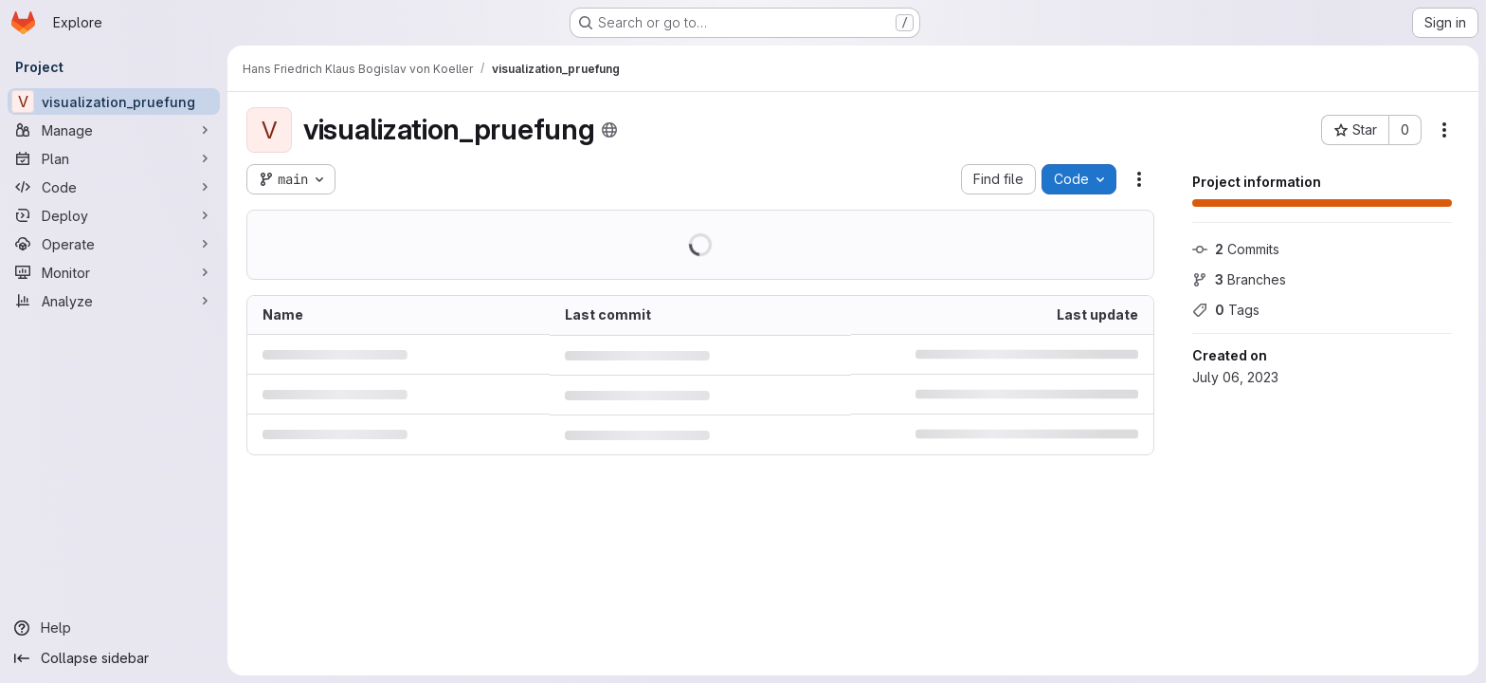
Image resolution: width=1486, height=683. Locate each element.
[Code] (114, 187)
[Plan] (114, 158)
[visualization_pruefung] (114, 101)
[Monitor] (114, 272)
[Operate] (114, 244)
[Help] (114, 628)
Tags (1225, 310)
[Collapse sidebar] (114, 658)
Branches (1239, 279)
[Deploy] (114, 215)
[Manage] (114, 130)
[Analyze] (114, 300)
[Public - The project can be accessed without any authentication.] (609, 130)
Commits (1235, 249)
